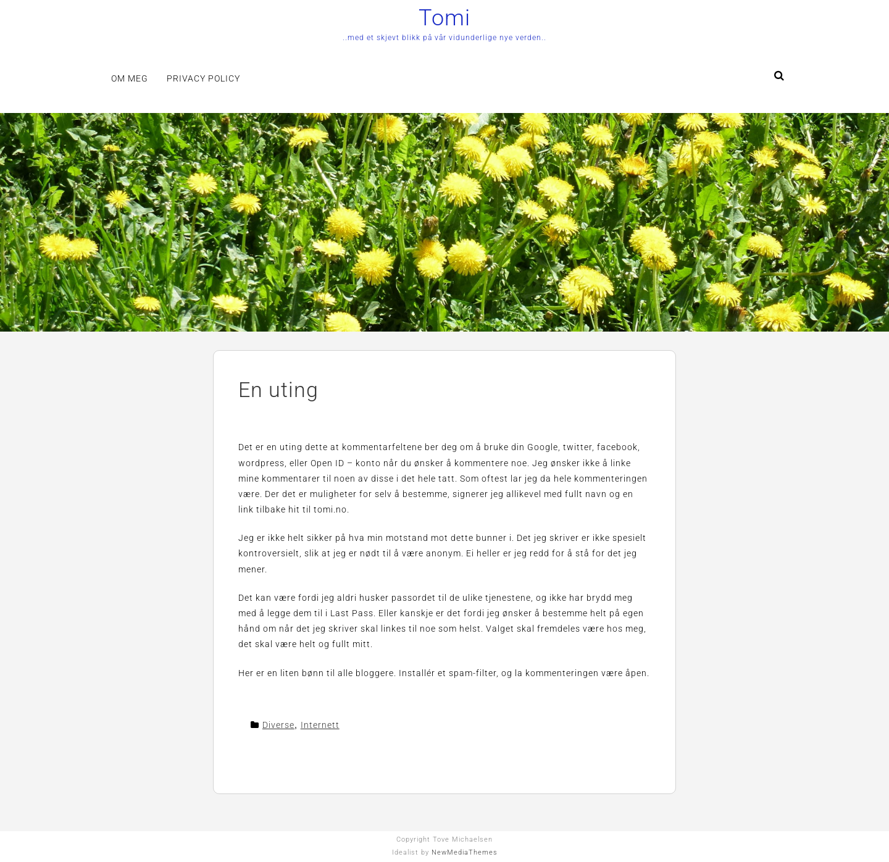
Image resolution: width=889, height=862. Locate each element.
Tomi (444, 18)
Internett (320, 725)
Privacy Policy (203, 78)
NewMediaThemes (465, 852)
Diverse (278, 725)
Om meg (129, 78)
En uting (278, 389)
